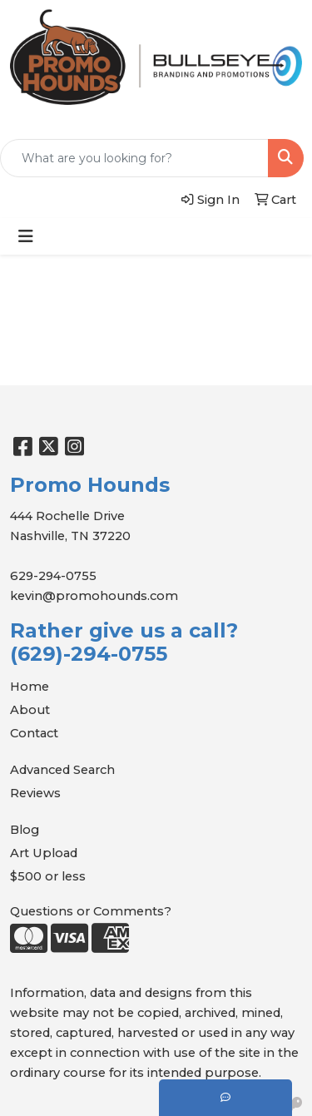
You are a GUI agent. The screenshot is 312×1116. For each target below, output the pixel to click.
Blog (24, 829)
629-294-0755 (53, 575)
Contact (34, 733)
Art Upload (43, 853)
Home (29, 686)
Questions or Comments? (90, 911)
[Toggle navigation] (25, 236)
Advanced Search (62, 769)
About (30, 709)
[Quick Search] (134, 158)
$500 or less (48, 876)
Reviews (35, 793)
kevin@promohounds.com (94, 595)
